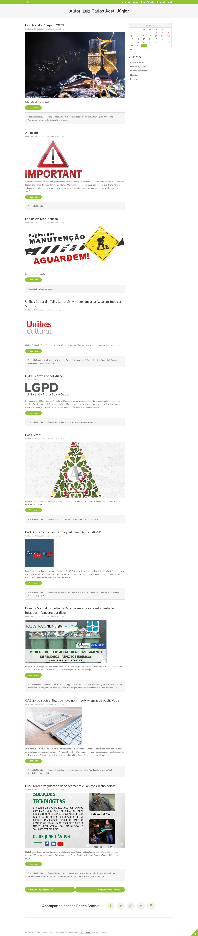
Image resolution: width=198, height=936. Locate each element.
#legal (103, 360)
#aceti (64, 116)
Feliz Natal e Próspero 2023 (44, 25)
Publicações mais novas (108, 889)
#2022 (64, 519)
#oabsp (36, 595)
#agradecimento (79, 592)
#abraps (76, 360)
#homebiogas (110, 873)
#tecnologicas (88, 876)
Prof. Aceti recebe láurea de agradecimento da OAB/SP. (63, 532)
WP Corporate (86, 932)
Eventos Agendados (44, 289)
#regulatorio (53, 876)
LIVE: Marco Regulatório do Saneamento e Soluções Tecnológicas (70, 786)
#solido (101, 687)
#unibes (51, 363)
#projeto (62, 687)
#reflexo (92, 422)
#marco (114, 360)
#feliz (75, 519)
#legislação (44, 120)
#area (119, 684)
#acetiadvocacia (74, 116)
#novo (87, 519)
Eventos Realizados (44, 360)
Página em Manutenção (41, 219)
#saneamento (33, 363)
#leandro (31, 876)
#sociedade (45, 773)
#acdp (57, 116)
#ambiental (109, 116)
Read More (33, 107)
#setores (44, 363)
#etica (85, 770)
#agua (89, 360)
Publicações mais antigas (42, 889)
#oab (30, 595)
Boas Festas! (34, 435)
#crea (41, 687)
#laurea (116, 592)
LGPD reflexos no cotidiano (44, 376)
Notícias (40, 116)
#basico (100, 873)
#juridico (92, 770)
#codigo (96, 360)
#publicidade (33, 773)
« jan (130, 49)
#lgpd (85, 422)
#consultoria (33, 120)
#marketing (102, 770)
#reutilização (92, 687)
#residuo (82, 687)
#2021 (58, 519)
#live (38, 876)
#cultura (100, 592)
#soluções (76, 876)
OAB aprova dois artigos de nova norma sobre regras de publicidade (72, 700)
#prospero (95, 519)
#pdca (52, 120)
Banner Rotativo (137, 62)
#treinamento (62, 120)
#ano (70, 519)
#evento (108, 592)
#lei (108, 360)
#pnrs (55, 687)
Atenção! (31, 132)
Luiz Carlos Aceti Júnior (55, 29)
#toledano (99, 876)
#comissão (91, 592)
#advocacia (87, 116)
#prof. (42, 595)
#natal (81, 519)
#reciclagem (72, 687)
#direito (48, 687)
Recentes (134, 79)
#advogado (98, 116)
